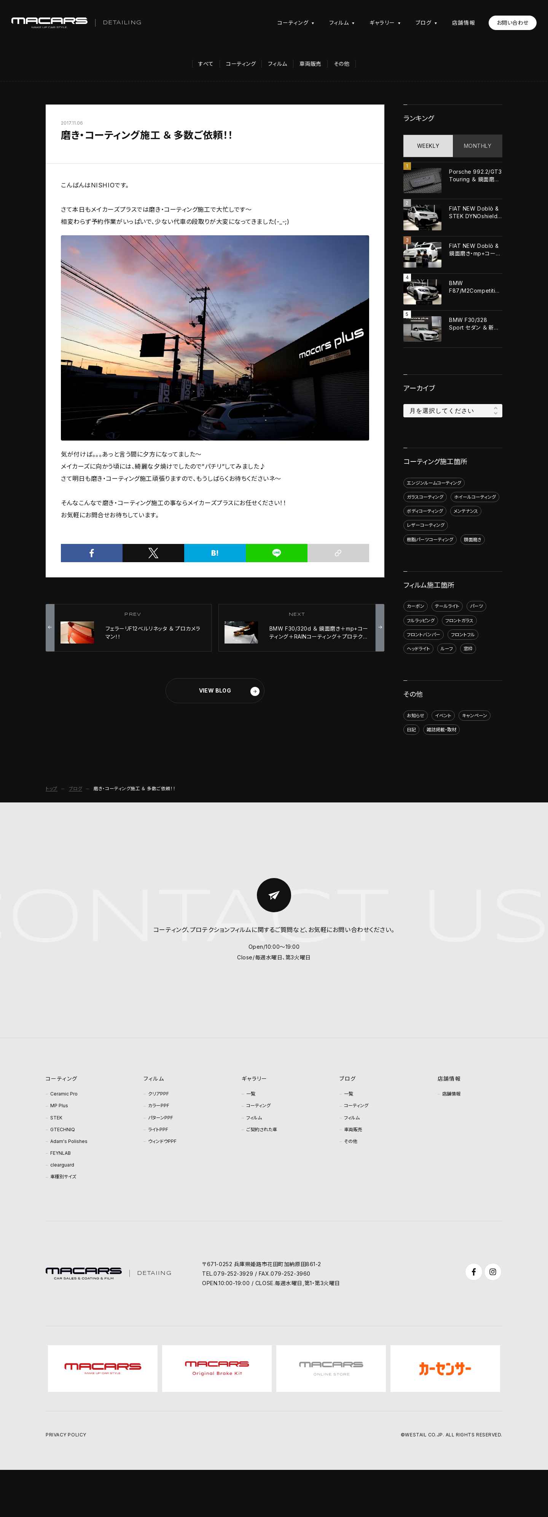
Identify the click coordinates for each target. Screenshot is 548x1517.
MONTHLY (478, 146)
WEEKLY (428, 146)
